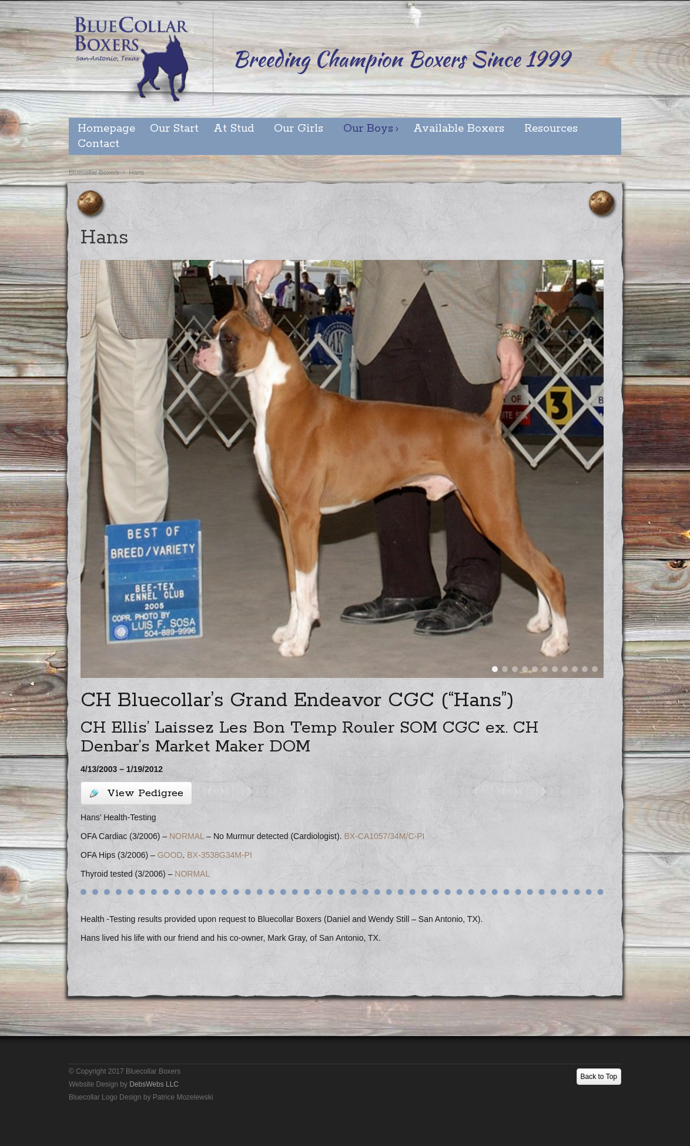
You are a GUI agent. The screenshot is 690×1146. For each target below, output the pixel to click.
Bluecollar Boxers (94, 172)
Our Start (174, 129)
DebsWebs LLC (154, 1084)
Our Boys (368, 129)
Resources (551, 129)
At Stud (233, 129)
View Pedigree (136, 793)
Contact (98, 144)
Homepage (106, 129)
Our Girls (298, 129)
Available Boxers (458, 129)
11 (595, 669)
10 (585, 669)
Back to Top (599, 1077)
